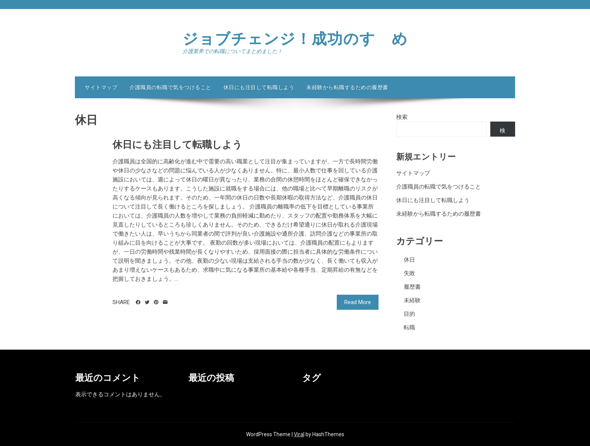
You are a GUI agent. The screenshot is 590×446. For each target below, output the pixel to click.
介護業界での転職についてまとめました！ (232, 51)
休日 (409, 259)
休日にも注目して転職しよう (259, 87)
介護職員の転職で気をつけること (170, 87)
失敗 (409, 273)
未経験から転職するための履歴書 (347, 87)
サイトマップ (101, 87)
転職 (409, 327)
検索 (402, 117)
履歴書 (412, 286)
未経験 (412, 300)
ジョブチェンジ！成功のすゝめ (295, 39)
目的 (409, 314)
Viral (299, 434)
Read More (357, 302)
